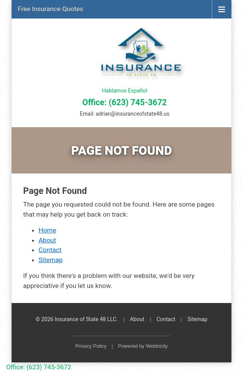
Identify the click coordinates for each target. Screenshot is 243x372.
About (47, 240)
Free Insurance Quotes (50, 9)
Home (47, 230)
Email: (124, 114)
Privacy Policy (90, 346)
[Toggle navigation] (221, 9)
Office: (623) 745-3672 (125, 102)
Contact (50, 250)
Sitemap (51, 260)
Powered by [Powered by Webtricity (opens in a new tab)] (143, 346)
